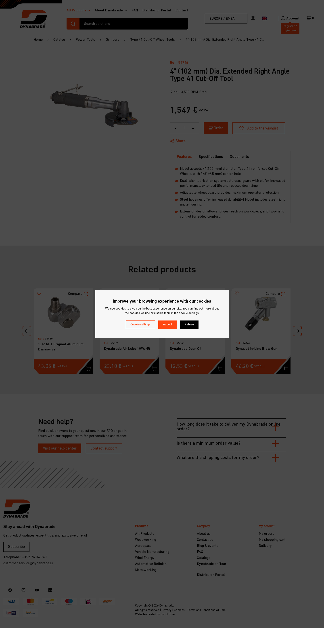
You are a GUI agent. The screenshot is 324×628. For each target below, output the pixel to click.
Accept (167, 324)
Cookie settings (140, 324)
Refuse (189, 324)
